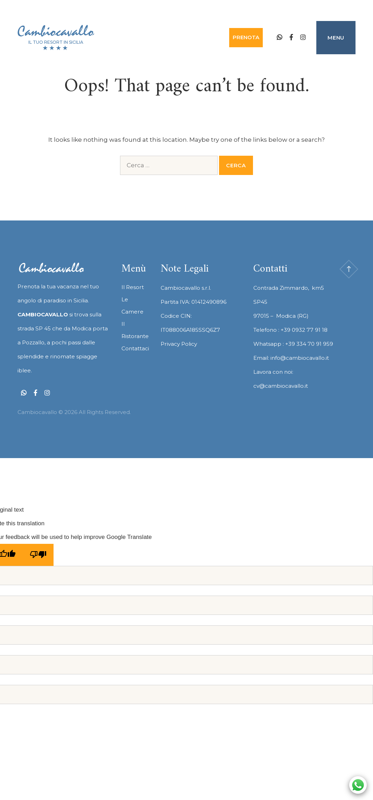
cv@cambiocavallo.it (280, 386)
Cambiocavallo (55, 31)
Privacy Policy (179, 344)
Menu (336, 37)
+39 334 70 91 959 (309, 344)
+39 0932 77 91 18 (304, 330)
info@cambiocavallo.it (299, 358)
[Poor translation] (38, 555)
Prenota (246, 37)
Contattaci (135, 348)
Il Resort (132, 287)
